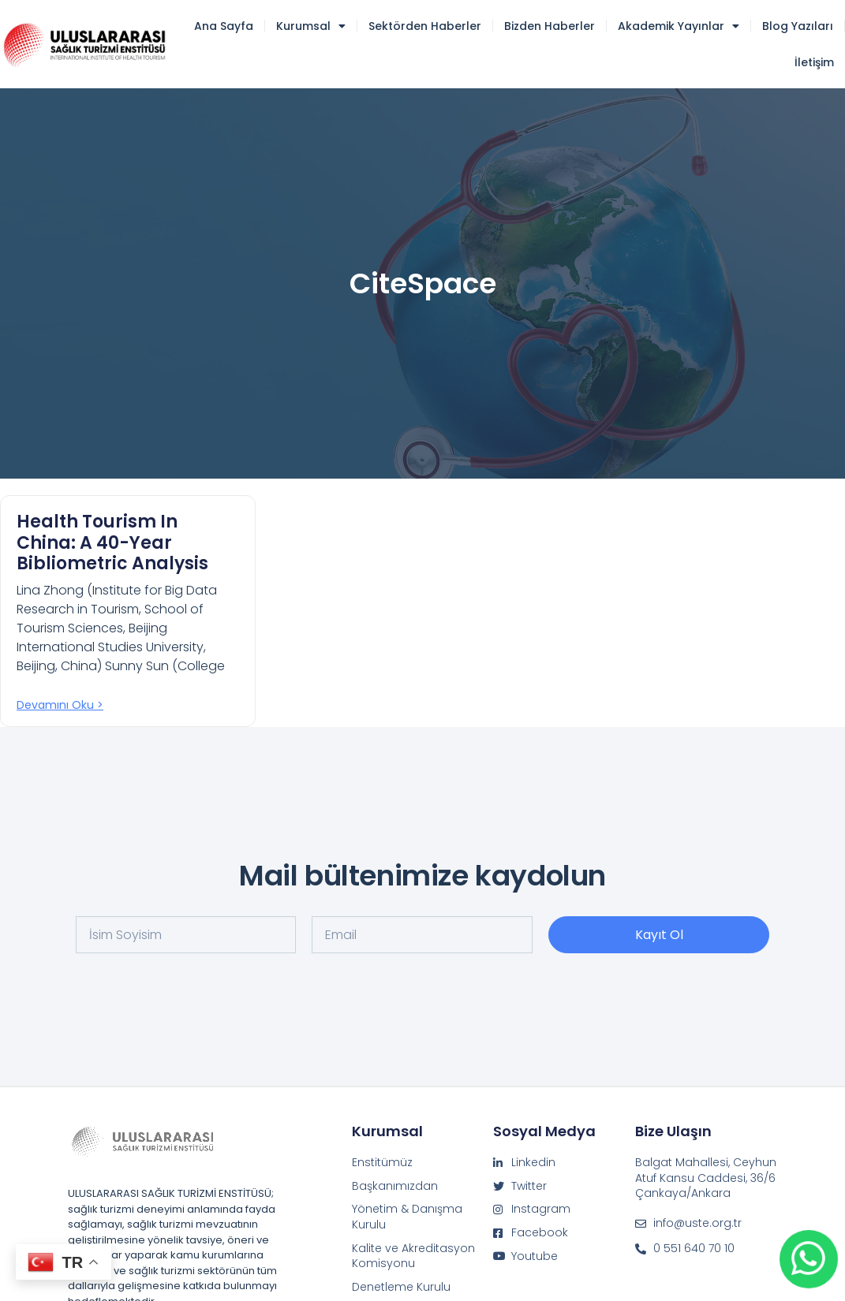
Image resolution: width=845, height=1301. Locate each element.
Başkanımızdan (395, 1186)
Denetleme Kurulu (401, 1287)
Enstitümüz (382, 1162)
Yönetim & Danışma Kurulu (407, 1217)
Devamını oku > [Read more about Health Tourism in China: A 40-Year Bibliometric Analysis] (60, 704)
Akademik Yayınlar (678, 26)
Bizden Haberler (549, 26)
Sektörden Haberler (424, 26)
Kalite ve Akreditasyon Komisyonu (413, 1256)
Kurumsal (311, 26)
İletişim (814, 62)
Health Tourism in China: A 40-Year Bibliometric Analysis (112, 542)
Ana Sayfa (223, 26)
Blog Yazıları (797, 26)
